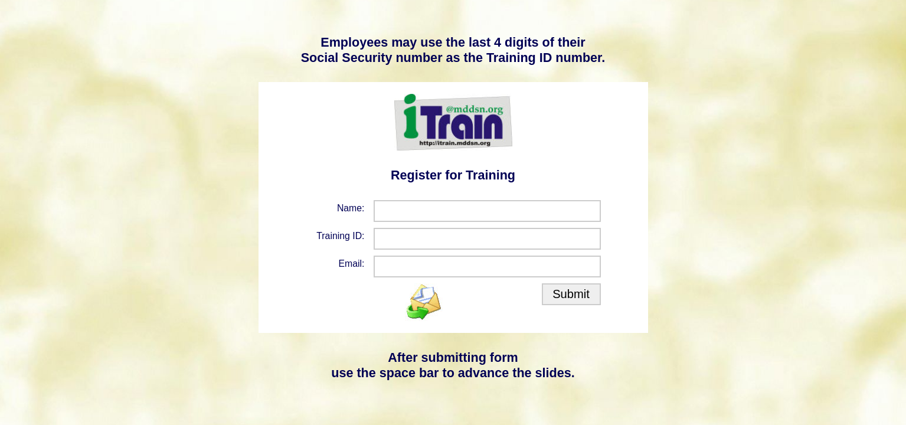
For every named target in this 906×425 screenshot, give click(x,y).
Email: (352, 264)
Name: (351, 208)
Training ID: (340, 236)
